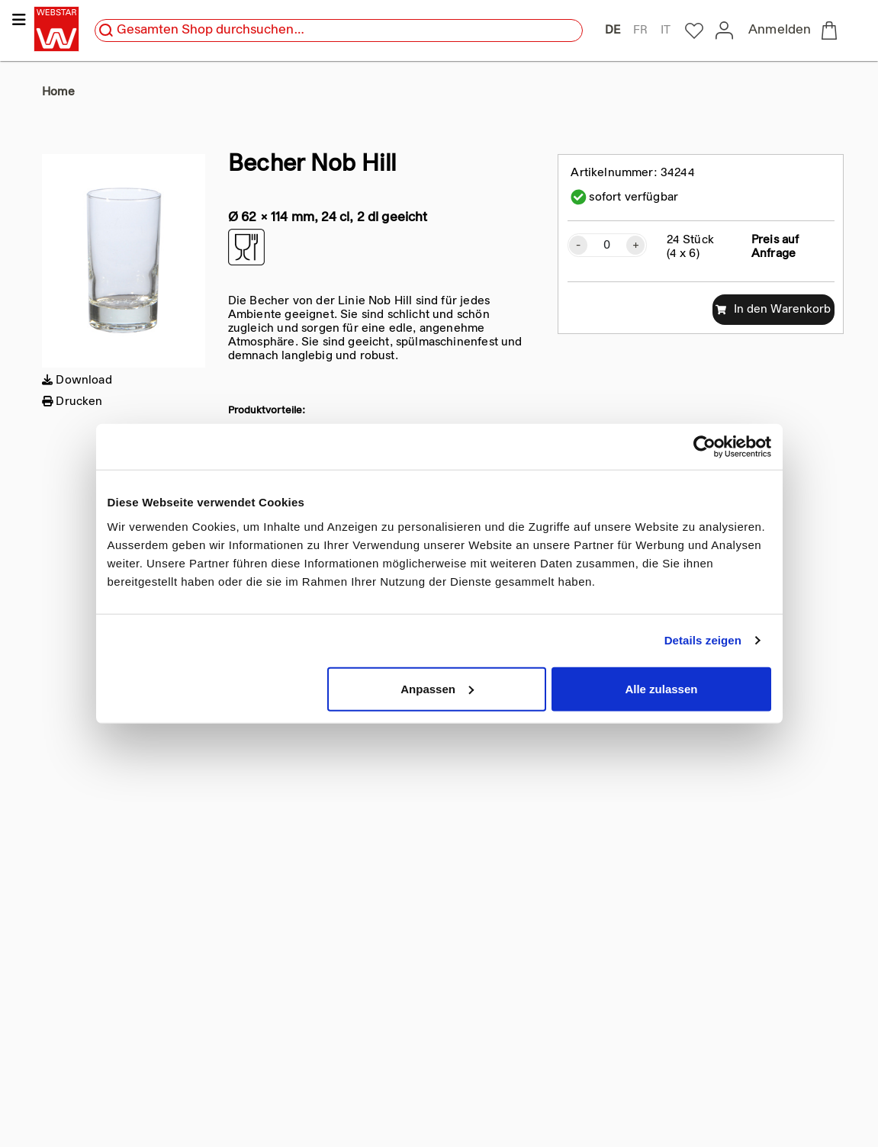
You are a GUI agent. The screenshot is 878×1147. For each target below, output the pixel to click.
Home (58, 92)
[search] (106, 30)
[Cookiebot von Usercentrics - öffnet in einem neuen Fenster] (704, 446)
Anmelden (779, 30)
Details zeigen (702, 640)
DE (612, 30)
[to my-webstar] (694, 31)
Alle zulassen (661, 688)
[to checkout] (832, 30)
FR (640, 30)
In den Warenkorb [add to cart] (773, 310)
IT (666, 30)
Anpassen (437, 688)
